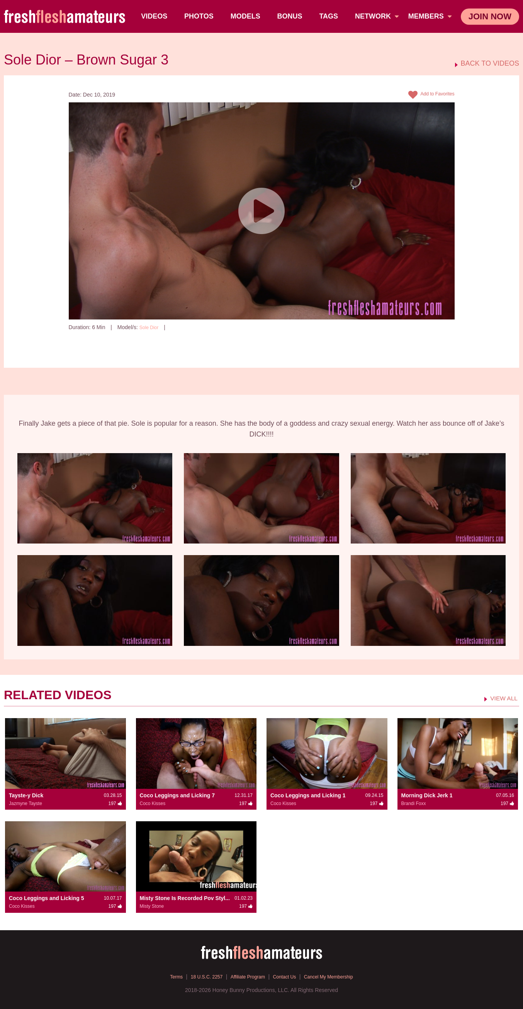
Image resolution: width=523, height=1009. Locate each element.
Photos (200, 16)
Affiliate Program (245, 976)
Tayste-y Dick (26, 795)
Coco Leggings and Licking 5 (46, 898)
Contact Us (287, 976)
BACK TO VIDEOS (490, 63)
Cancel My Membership (337, 976)
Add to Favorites (428, 95)
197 (181, 327)
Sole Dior (150, 327)
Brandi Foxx (413, 803)
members (430, 16)
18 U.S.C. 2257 (198, 976)
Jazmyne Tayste (25, 803)
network (378, 16)
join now (490, 16)
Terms (164, 976)
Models (246, 16)
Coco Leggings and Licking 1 (307, 795)
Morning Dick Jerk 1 (427, 795)
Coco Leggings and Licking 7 (177, 795)
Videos (155, 16)
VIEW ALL (502, 698)
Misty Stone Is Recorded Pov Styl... (185, 898)
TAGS (329, 16)
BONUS (290, 16)
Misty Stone (152, 906)
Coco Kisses (153, 803)
